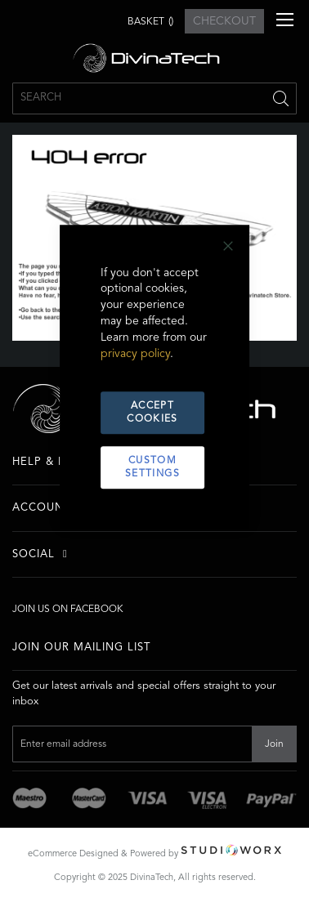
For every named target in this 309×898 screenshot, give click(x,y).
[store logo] (154, 58)
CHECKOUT (224, 21)
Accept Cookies (152, 413)
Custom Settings (152, 468)
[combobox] (154, 98)
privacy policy (135, 354)
